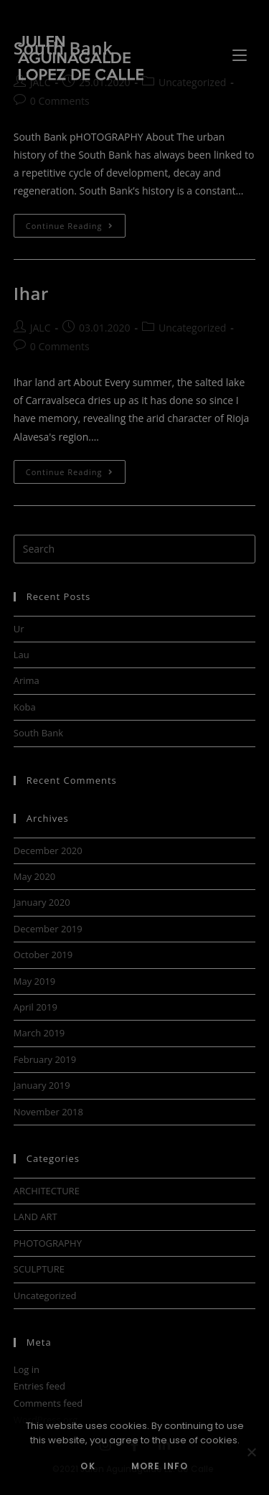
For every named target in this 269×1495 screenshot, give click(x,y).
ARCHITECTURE (47, 1190)
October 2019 (43, 954)
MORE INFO (160, 1466)
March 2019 (39, 1032)
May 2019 (35, 981)
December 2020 (48, 850)
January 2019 (42, 1085)
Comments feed (48, 1403)
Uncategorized (192, 82)
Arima (26, 680)
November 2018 (48, 1111)
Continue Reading (76, 222)
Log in (26, 1369)
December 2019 (48, 928)
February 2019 (45, 1059)
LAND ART (35, 1216)
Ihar (31, 293)
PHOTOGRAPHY (48, 1243)
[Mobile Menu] (241, 54)
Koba (25, 706)
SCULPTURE (39, 1268)
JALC (40, 82)
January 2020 (42, 902)
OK (87, 1466)
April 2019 (35, 1006)
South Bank (38, 732)
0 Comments (60, 101)
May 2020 (35, 876)
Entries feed (39, 1385)
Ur (19, 628)
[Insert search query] (135, 549)
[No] (251, 1452)
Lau (21, 654)
